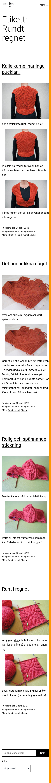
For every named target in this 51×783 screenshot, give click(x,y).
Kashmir (7, 392)
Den (4, 496)
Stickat (33, 235)
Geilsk (30, 365)
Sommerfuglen (11, 379)
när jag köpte (27, 379)
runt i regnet (28, 124)
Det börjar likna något (24, 264)
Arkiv (4, 761)
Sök (42, 753)
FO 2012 (12, 235)
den (16, 640)
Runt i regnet (15, 589)
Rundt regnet (23, 235)
